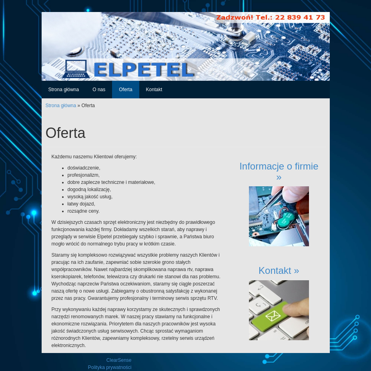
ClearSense (119, 360)
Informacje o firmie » (278, 171)
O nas (98, 89)
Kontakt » (279, 270)
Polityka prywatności (110, 367)
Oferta (125, 89)
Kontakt (154, 89)
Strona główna (63, 89)
